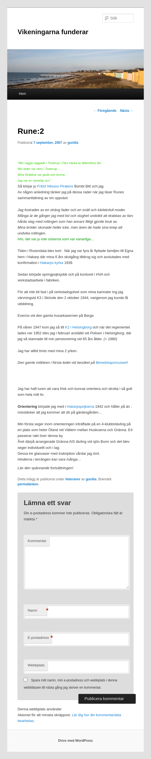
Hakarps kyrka (51, 263)
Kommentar (37, 541)
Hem (22, 94)
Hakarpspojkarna (80, 406)
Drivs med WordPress (75, 741)
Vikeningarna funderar (53, 32)
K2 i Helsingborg (78, 327)
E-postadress (40, 638)
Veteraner (72, 479)
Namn (37, 611)
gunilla (73, 143)
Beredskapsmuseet (111, 362)
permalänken (28, 484)
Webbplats (36, 665)
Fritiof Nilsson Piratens (55, 186)
